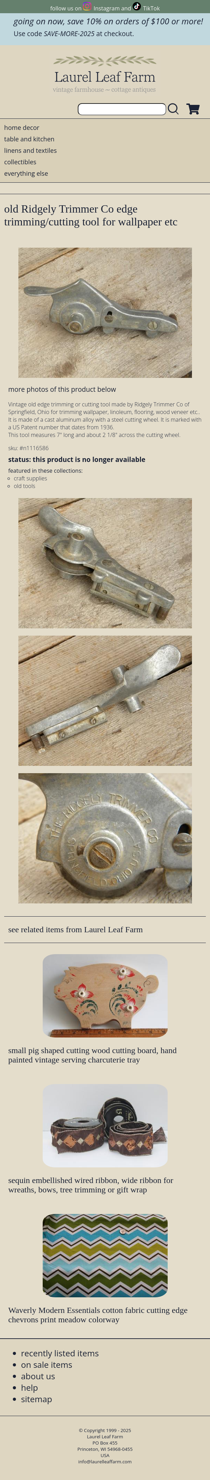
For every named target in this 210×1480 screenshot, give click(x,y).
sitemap (36, 1399)
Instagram (107, 8)
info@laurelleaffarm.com (105, 1461)
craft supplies (30, 478)
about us (38, 1376)
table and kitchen (29, 139)
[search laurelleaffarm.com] (174, 109)
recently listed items (60, 1353)
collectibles (20, 162)
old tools (24, 486)
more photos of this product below (62, 389)
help (29, 1387)
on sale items (47, 1364)
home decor (21, 127)
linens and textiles (30, 150)
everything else (26, 173)
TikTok (151, 8)
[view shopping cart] (192, 109)
